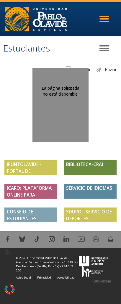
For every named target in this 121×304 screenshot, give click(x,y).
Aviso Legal (23, 277)
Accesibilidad (66, 277)
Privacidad (44, 277)
